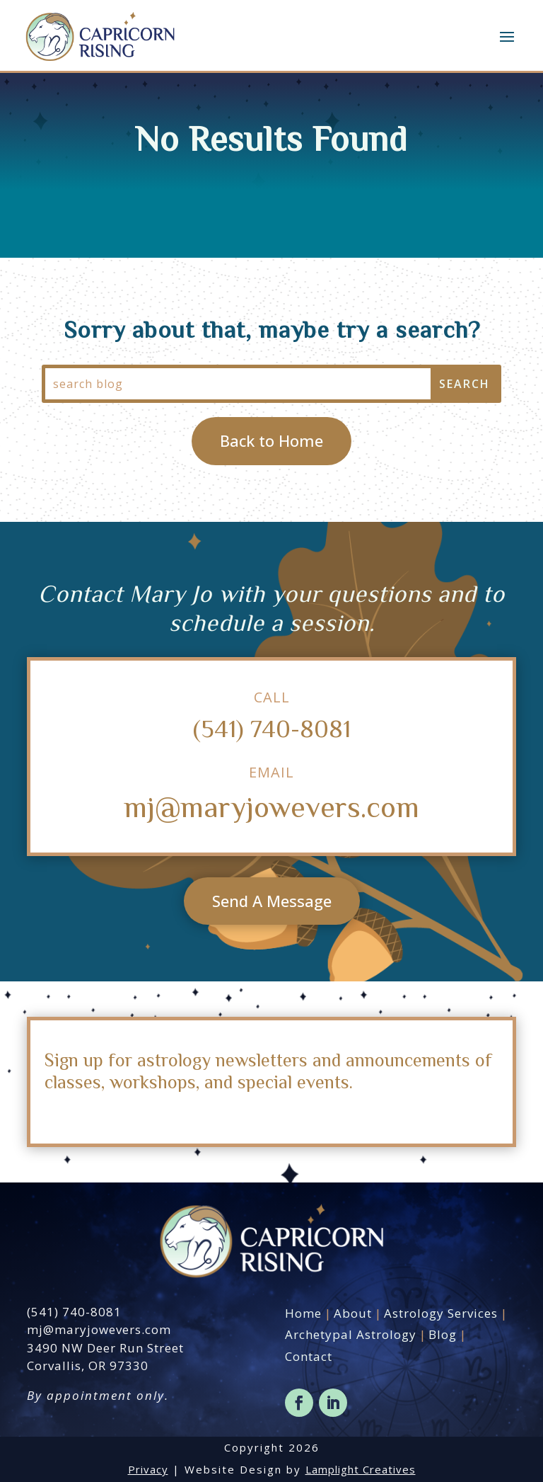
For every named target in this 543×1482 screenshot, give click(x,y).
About (353, 1313)
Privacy (148, 1469)
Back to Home (271, 440)
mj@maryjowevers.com (271, 806)
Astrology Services (441, 1313)
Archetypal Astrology (350, 1334)
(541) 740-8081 (272, 727)
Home (303, 1313)
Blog (442, 1334)
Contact (308, 1356)
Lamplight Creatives (360, 1469)
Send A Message (272, 900)
